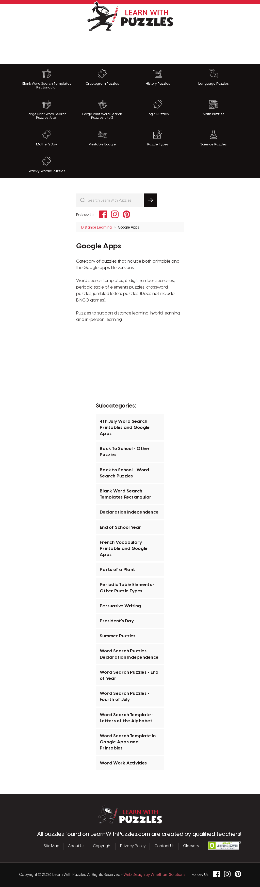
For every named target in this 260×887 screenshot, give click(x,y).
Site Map (51, 846)
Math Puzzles (213, 108)
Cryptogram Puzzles (102, 77)
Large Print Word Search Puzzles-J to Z (102, 110)
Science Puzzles (213, 138)
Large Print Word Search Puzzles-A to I (47, 110)
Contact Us (164, 846)
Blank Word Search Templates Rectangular (46, 79)
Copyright (102, 846)
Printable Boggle (102, 138)
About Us (76, 846)
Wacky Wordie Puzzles (46, 165)
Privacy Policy (133, 846)
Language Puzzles (213, 77)
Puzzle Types (157, 138)
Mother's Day (46, 138)
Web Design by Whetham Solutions (154, 875)
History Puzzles (158, 77)
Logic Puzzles (158, 108)
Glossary (191, 846)
